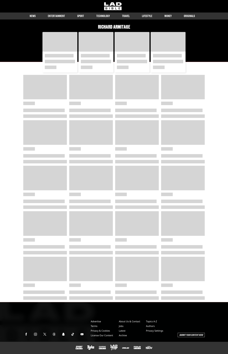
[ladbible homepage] (113, 6)
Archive (123, 335)
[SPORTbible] (79, 347)
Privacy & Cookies (100, 330)
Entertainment (56, 16)
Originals (189, 16)
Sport (80, 16)
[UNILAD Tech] (148, 347)
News (33, 16)
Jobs (121, 326)
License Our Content (102, 335)
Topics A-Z (151, 321)
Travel (126, 16)
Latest (122, 330)
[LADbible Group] (114, 348)
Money (168, 16)
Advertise (96, 321)
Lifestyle (147, 16)
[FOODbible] (137, 347)
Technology (103, 16)
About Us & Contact (129, 321)
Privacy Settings (154, 330)
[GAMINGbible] (102, 347)
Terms (94, 326)
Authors (150, 326)
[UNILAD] (125, 348)
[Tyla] (90, 347)
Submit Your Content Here (191, 335)
